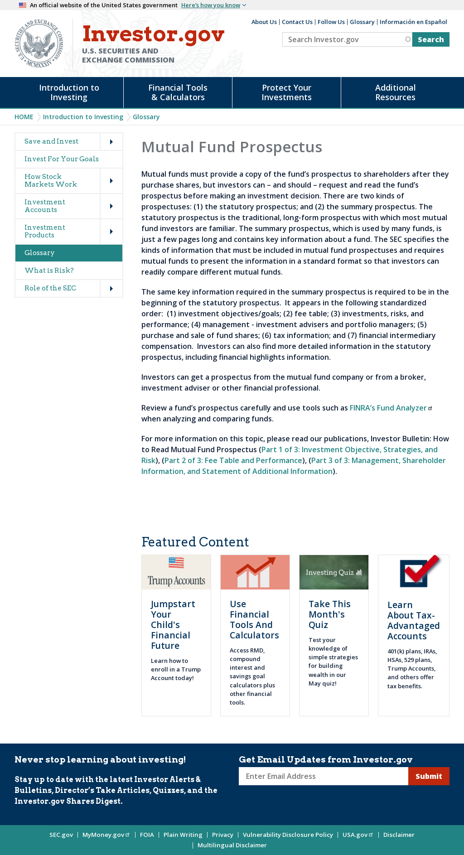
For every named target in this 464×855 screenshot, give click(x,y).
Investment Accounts (44, 206)
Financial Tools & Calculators (178, 92)
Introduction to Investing (69, 92)
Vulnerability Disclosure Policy (288, 835)
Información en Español (413, 22)
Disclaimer (399, 835)
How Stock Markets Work (50, 180)
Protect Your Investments (286, 92)
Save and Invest (51, 141)
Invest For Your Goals (61, 159)
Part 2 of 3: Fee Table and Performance (233, 460)
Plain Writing (183, 835)
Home (24, 116)
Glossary (362, 22)
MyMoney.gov (106, 835)
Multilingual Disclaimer (232, 845)
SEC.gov (61, 835)
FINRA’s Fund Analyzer (391, 408)
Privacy (222, 835)
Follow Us (331, 22)
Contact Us (297, 22)
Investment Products (44, 231)
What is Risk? (49, 270)
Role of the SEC (50, 288)
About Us (264, 22)
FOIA (147, 835)
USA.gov (358, 835)
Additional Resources (395, 92)
